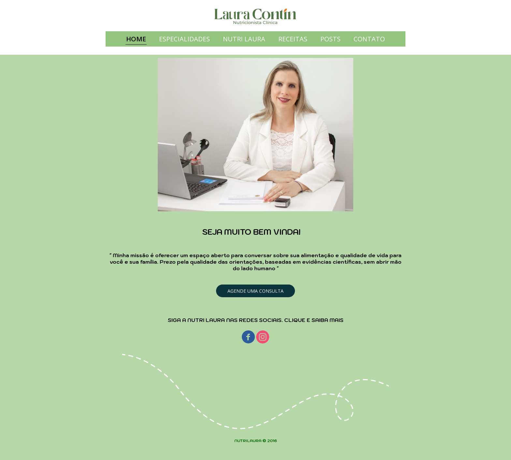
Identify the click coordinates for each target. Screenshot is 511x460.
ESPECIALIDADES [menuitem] (184, 39)
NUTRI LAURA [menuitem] (244, 39)
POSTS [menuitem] (330, 39)
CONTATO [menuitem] (369, 39)
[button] (255, 291)
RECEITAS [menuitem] (292, 39)
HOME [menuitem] (136, 39)
